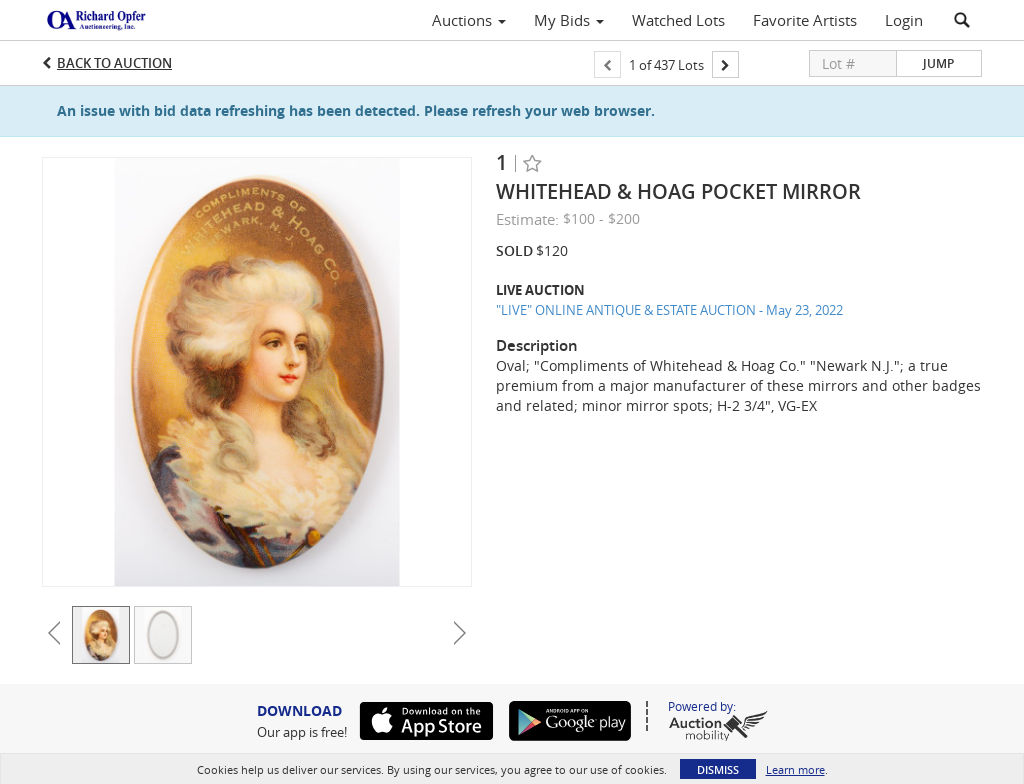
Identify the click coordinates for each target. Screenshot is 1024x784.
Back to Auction (114, 63)
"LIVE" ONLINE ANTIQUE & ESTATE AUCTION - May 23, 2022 (669, 310)
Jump (938, 63)
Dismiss (718, 769)
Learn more (795, 769)
